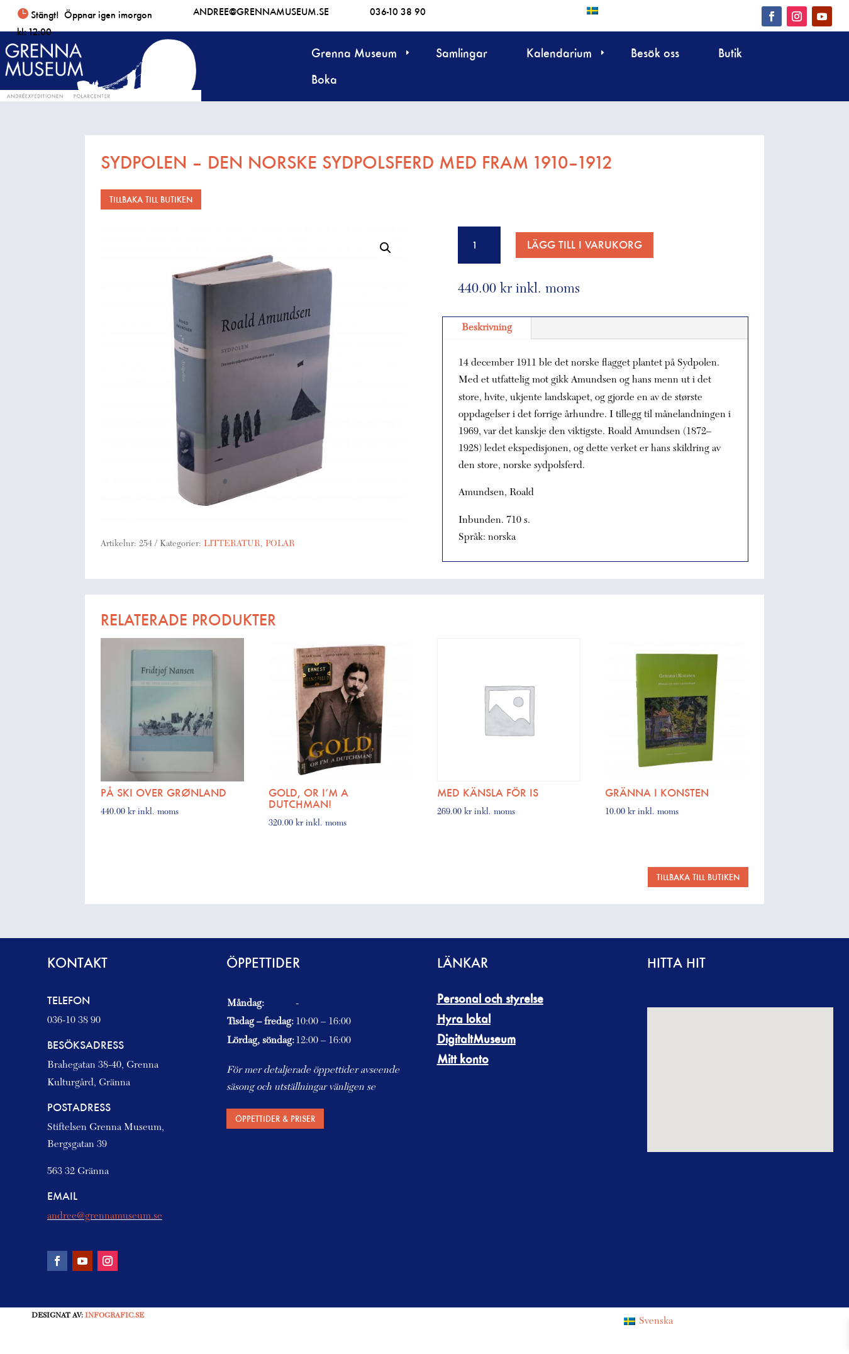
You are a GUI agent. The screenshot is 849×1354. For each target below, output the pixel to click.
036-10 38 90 (398, 11)
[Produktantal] (479, 245)
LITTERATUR (232, 544)
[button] (385, 248)
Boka (324, 81)
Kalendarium (559, 54)
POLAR (280, 544)
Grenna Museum (354, 54)
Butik (730, 54)
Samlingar (461, 54)
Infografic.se (114, 1315)
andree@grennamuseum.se (261, 11)
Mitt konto (463, 1058)
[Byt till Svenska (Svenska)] (648, 1321)
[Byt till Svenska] (592, 10)
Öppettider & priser (275, 1118)
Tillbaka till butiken (150, 199)
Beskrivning (487, 328)
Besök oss (655, 54)
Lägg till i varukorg (584, 244)
